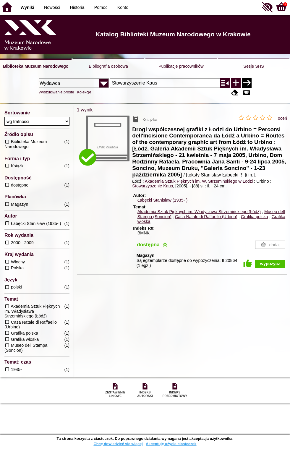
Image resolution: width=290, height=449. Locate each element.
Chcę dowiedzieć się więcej (117, 444)
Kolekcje (84, 92)
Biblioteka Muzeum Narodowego (35, 66)
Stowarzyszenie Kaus (152, 186)
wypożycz (270, 263)
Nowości (52, 7)
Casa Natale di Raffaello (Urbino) (206, 216)
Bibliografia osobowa (108, 66)
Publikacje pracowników (181, 66)
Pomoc (101, 7)
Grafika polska (254, 216)
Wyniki (27, 7)
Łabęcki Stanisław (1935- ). (163, 200)
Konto (123, 7)
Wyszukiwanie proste (56, 92)
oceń (282, 118)
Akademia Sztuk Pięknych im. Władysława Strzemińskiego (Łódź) (199, 211)
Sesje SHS (253, 66)
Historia (77, 7)
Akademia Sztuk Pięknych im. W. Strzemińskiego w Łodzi (199, 181)
